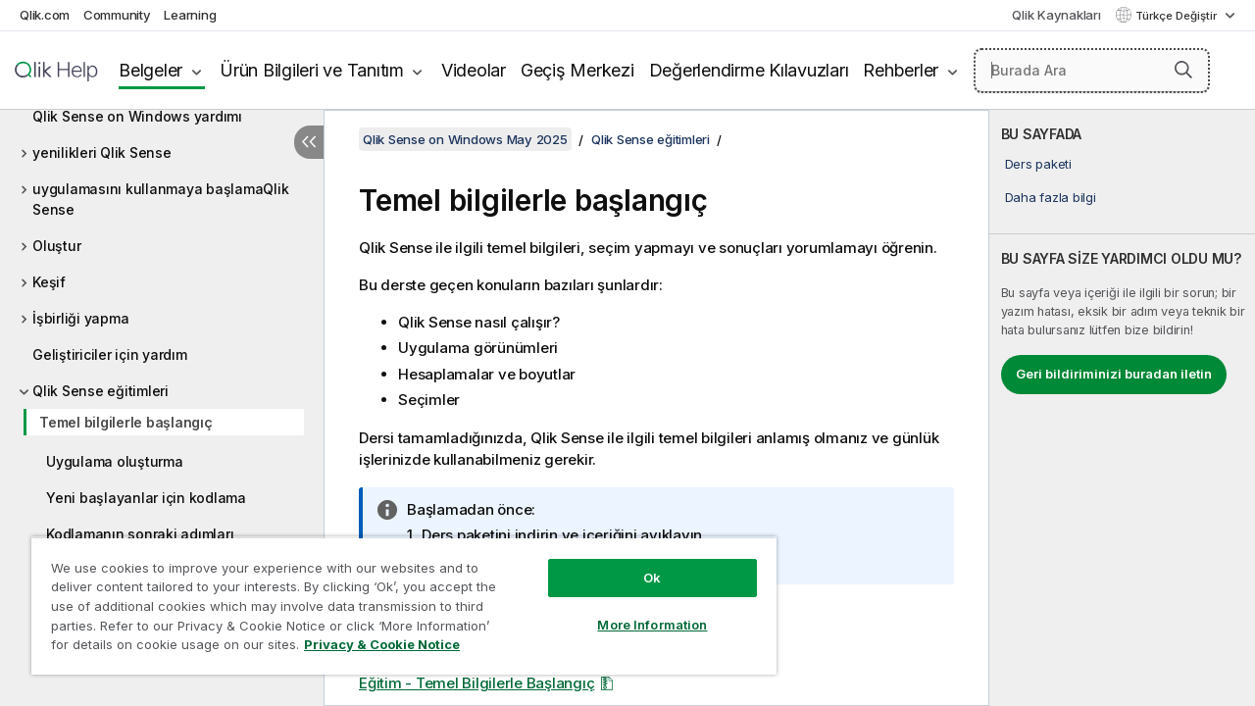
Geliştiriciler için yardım (109, 354)
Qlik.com (45, 15)
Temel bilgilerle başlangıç (126, 422)
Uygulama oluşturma (114, 461)
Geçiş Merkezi (577, 70)
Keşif (49, 282)
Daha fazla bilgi (1050, 197)
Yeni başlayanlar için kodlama (146, 497)
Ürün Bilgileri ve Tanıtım (312, 70)
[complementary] (1122, 408)
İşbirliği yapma (80, 318)
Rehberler (900, 70)
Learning (190, 15)
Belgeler (150, 70)
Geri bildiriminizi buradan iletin (1114, 373)
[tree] (162, 360)
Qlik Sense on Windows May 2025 (465, 139)
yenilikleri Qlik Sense (102, 152)
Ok (637, 563)
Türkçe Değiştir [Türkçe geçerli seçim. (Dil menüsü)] (1177, 16)
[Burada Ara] (1092, 70)
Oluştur (56, 245)
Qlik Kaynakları (1056, 15)
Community (117, 15)
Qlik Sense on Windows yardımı (137, 116)
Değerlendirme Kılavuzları (749, 70)
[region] (395, 598)
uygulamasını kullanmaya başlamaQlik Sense (160, 199)
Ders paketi (1038, 164)
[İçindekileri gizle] (309, 142)
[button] (1183, 69)
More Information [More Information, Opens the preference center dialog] (637, 610)
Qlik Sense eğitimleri (100, 390)
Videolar (473, 70)
